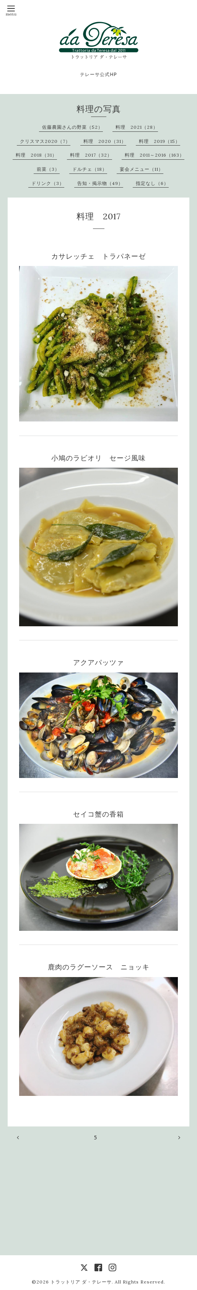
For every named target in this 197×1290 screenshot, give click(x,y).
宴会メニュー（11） (141, 169)
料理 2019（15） (159, 141)
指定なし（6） (152, 183)
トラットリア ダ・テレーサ (81, 1282)
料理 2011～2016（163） (154, 155)
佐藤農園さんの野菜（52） (72, 127)
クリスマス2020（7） (45, 141)
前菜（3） (48, 169)
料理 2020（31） (104, 141)
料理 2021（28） (137, 127)
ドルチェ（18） (89, 169)
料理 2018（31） (36, 155)
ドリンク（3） (47, 183)
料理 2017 (99, 216)
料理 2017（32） (91, 155)
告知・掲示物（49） (100, 183)
